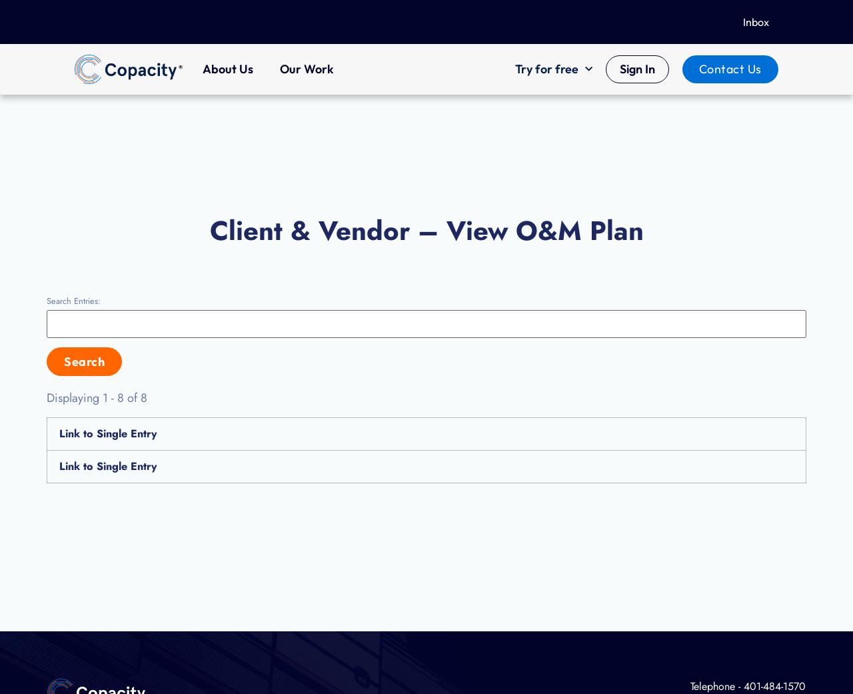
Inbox (756, 22)
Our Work (307, 69)
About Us (228, 69)
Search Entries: (74, 301)
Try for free (553, 70)
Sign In (637, 69)
